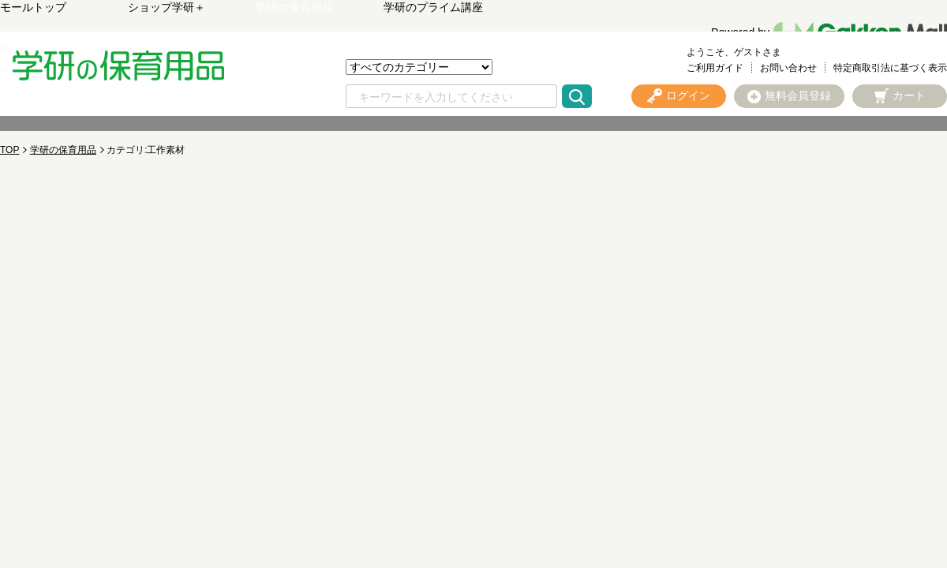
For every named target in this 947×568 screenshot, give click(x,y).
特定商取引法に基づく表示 (890, 67)
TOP (9, 149)
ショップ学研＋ (166, 7)
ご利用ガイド (715, 67)
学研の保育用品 (294, 7)
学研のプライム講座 (433, 7)
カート (909, 95)
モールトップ (33, 7)
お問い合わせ (788, 67)
